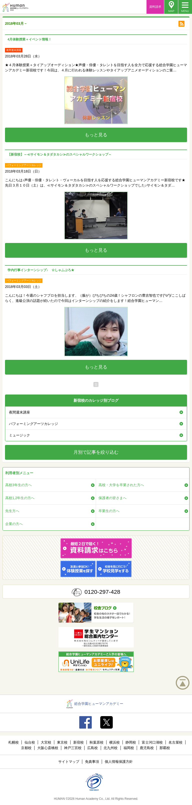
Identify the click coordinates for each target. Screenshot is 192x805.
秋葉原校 (97, 742)
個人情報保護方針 (119, 762)
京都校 (26, 748)
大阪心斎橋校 (47, 748)
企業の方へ (14, 524)
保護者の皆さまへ (112, 498)
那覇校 (165, 748)
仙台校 (29, 742)
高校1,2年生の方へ (19, 498)
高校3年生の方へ (18, 485)
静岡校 (131, 742)
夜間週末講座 (19, 412)
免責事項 (92, 762)
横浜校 (114, 742)
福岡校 (129, 748)
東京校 (62, 742)
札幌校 (13, 742)
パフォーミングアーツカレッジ (33, 424)
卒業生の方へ (109, 511)
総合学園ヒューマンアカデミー (94, 704)
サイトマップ (68, 762)
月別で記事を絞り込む (96, 452)
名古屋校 (175, 742)
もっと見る (96, 134)
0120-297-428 (102, 592)
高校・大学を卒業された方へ (121, 485)
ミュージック (19, 435)
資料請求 (155, 6)
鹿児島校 (147, 748)
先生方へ (12, 511)
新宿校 (78, 742)
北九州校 (111, 748)
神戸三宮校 (73, 748)
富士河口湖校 (152, 742)
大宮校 (46, 742)
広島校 (92, 748)
